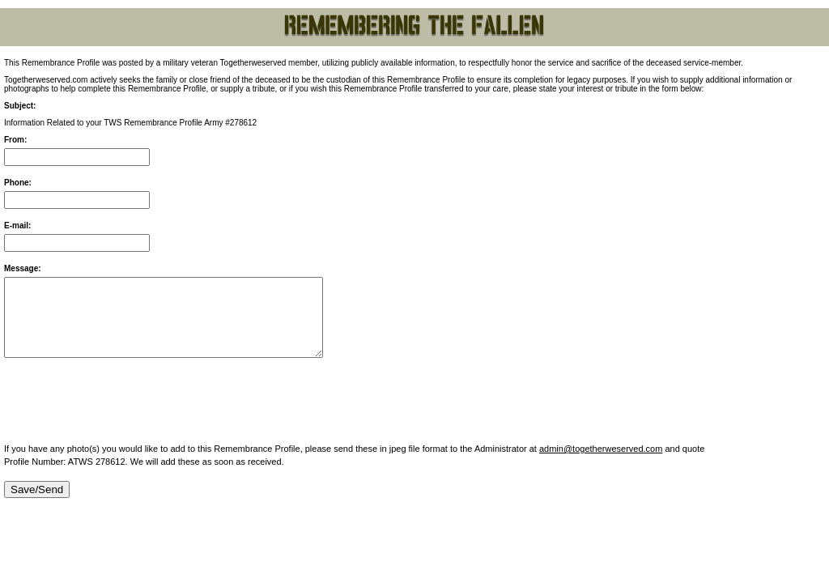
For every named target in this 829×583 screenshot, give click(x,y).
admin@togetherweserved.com (600, 448)
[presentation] (127, 401)
